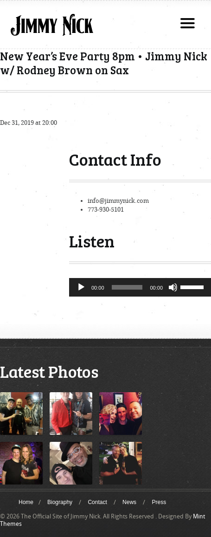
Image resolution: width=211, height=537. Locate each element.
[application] (140, 287)
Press (159, 502)
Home (26, 502)
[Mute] (173, 287)
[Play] (81, 287)
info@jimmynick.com (118, 200)
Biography (59, 502)
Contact (97, 502)
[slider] (127, 287)
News (129, 502)
